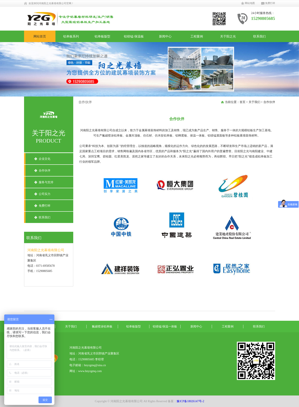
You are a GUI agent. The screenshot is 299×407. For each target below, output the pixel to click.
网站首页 (39, 36)
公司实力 (44, 194)
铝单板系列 (71, 36)
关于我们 (254, 102)
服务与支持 (46, 182)
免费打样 (268, 3)
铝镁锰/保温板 (134, 36)
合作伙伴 (44, 170)
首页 (242, 102)
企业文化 (44, 158)
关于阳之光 (228, 36)
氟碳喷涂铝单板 (102, 326)
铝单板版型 (102, 36)
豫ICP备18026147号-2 (190, 401)
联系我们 (259, 36)
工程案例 (196, 36)
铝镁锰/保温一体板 (165, 326)
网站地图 (248, 3)
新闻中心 (165, 36)
